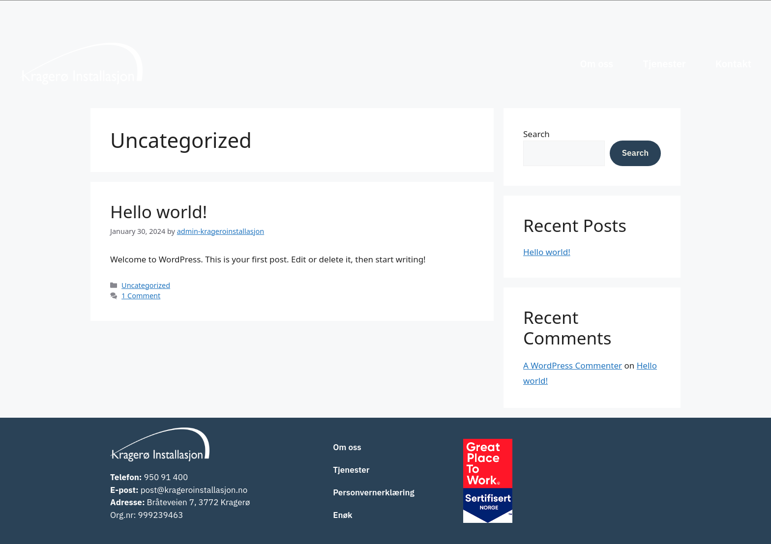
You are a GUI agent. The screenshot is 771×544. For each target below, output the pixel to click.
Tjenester (664, 63)
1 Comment (140, 295)
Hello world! (158, 211)
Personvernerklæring (374, 492)
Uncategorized (145, 285)
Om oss (596, 63)
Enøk (342, 515)
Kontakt (733, 63)
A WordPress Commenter (572, 365)
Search (536, 134)
